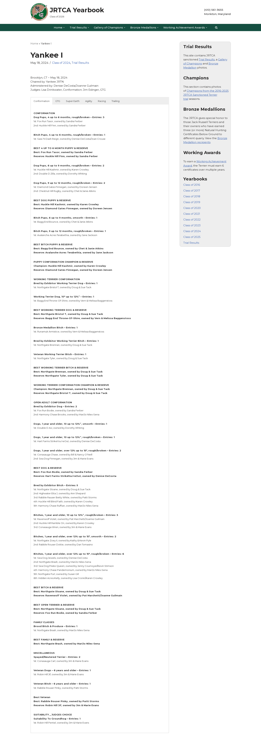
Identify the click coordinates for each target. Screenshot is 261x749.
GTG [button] (57, 100)
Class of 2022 (192, 217)
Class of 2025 (192, 234)
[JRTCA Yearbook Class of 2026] (67, 12)
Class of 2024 (61, 62)
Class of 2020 (192, 205)
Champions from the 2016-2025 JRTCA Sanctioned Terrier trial (206, 94)
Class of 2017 (191, 188)
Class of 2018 (191, 194)
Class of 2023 (192, 222)
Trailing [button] (116, 100)
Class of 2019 (191, 200)
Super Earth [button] (72, 100)
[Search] (216, 27)
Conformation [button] (42, 100)
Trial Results (80, 62)
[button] (64, 27)
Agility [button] (88, 100)
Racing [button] (102, 100)
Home (34, 43)
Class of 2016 (191, 182)
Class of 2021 (191, 211)
